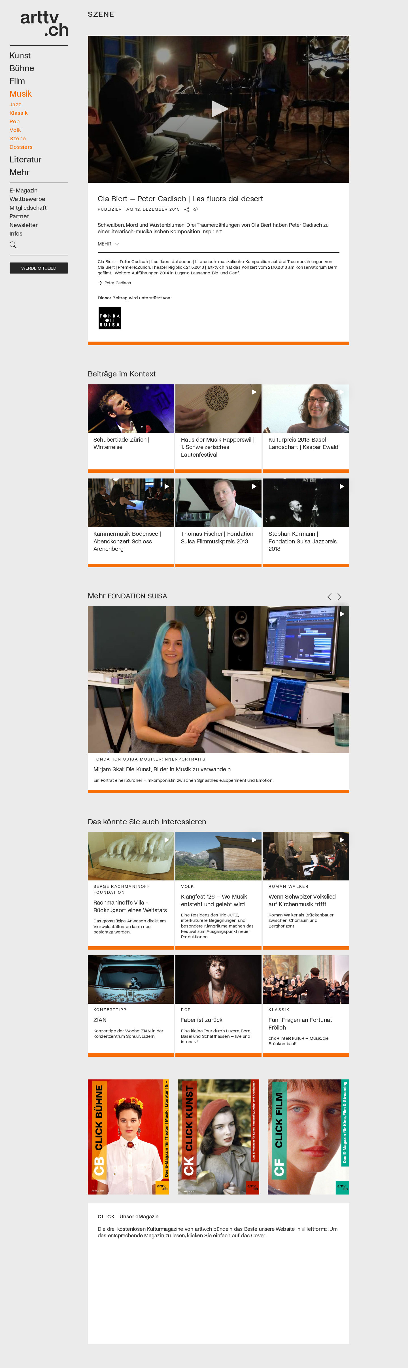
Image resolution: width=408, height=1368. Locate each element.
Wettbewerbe (27, 198)
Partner (19, 215)
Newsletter (24, 224)
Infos (16, 233)
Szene (18, 138)
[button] (39, 244)
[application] (218, 109)
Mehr (20, 171)
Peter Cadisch (119, 283)
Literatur (26, 159)
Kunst (20, 55)
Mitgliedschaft (28, 207)
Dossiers (21, 146)
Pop (15, 121)
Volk (15, 129)
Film (17, 80)
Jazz (15, 104)
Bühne (22, 67)
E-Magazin (24, 190)
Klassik (19, 112)
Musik (21, 93)
